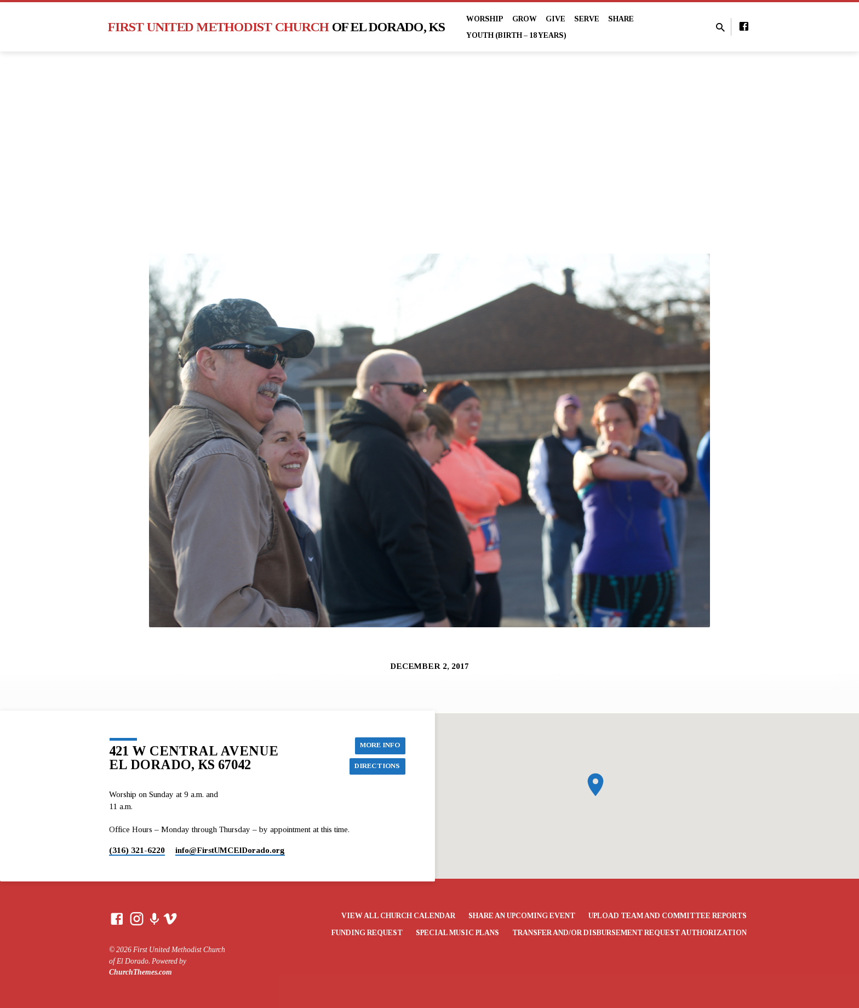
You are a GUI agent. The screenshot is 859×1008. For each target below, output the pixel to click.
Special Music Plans (457, 933)
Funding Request (367, 933)
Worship (484, 19)
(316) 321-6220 (137, 850)
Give (555, 19)
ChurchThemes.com (140, 972)
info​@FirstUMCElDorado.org (230, 850)
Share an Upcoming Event (521, 916)
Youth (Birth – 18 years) (516, 35)
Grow (524, 19)
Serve (586, 19)
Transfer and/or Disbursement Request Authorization (629, 933)
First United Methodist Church (276, 27)
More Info (378, 744)
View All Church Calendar (398, 916)
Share (621, 19)
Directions (375, 766)
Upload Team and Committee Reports (667, 916)
